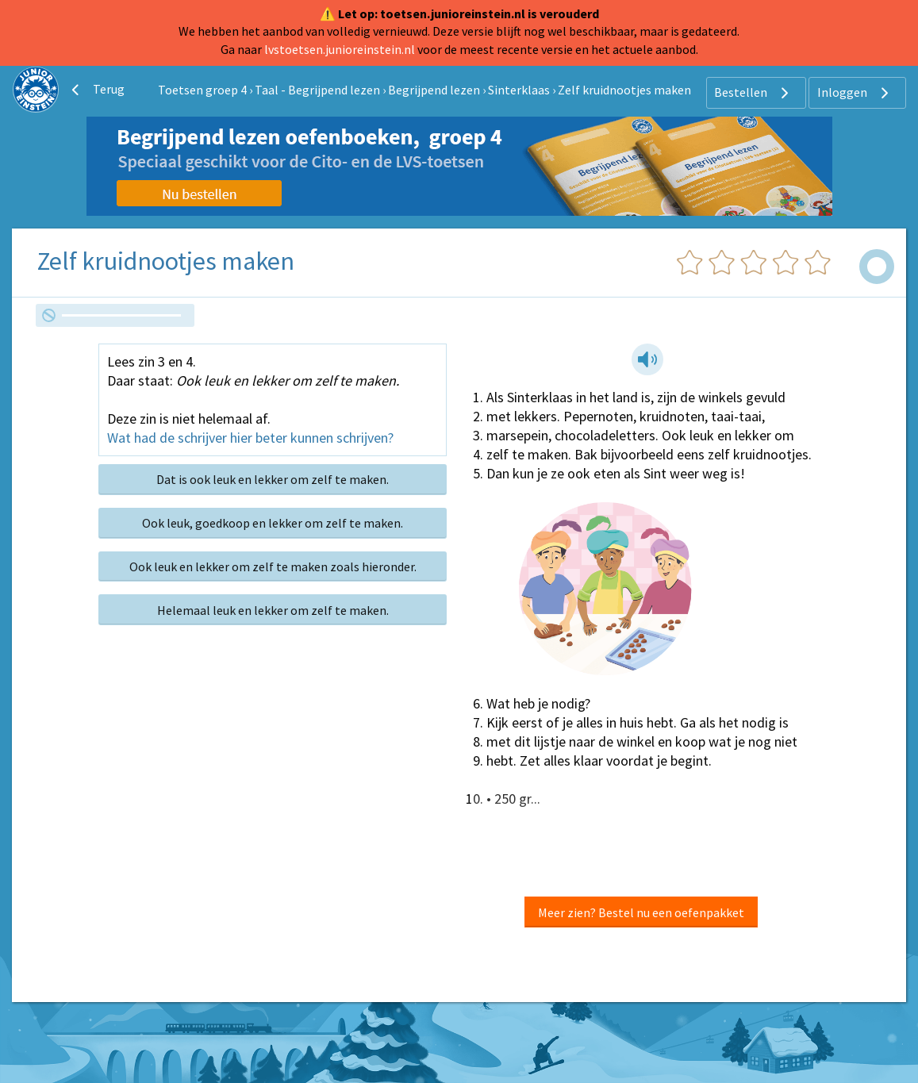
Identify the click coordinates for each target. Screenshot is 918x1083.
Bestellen (753, 93)
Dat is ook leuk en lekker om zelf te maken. (272, 479)
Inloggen (855, 93)
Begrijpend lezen (434, 90)
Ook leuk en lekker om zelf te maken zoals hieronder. (273, 566)
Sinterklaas (519, 90)
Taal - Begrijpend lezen (317, 90)
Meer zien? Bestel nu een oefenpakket (641, 912)
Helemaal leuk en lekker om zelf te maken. (273, 610)
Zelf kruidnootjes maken (624, 90)
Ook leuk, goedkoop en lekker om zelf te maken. (272, 523)
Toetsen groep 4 (202, 90)
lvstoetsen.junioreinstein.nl (339, 49)
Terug (96, 89)
